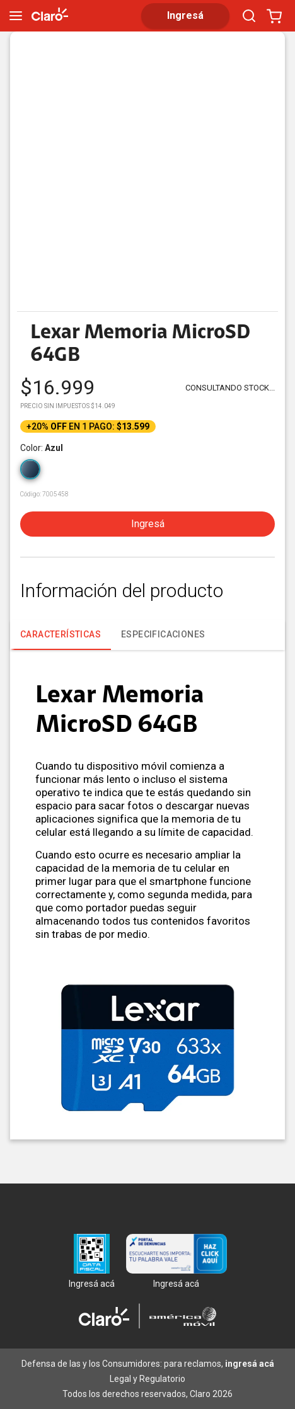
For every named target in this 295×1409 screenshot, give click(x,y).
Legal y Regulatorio (147, 1379)
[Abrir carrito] (274, 15)
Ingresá (148, 524)
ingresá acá (249, 1364)
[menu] (15, 15)
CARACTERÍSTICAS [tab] (60, 639)
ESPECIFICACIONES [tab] (163, 634)
